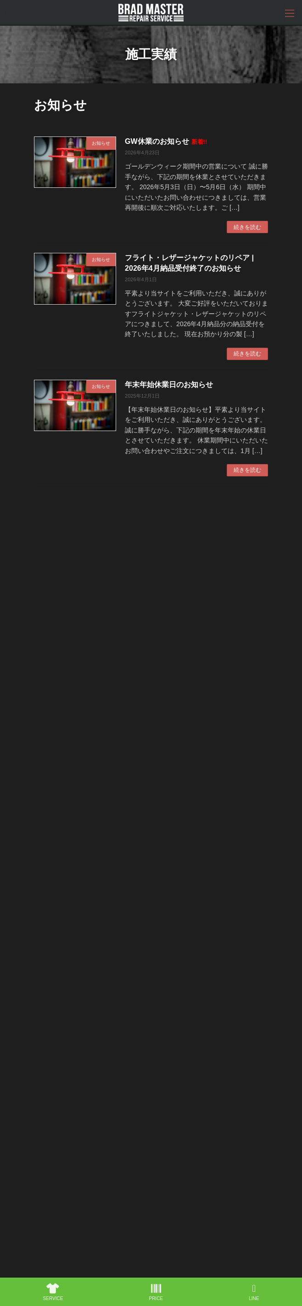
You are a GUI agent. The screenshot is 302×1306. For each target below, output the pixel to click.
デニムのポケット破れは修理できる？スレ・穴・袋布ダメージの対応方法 (171, 598)
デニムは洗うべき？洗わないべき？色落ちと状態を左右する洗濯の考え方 (171, 663)
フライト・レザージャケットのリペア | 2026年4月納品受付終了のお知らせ (170, 794)
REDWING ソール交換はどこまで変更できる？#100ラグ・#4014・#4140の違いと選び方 (159, 859)
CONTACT (51, 1193)
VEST (45, 1125)
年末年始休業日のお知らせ (169, 384)
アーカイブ (50, 974)
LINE (254, 1292)
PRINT (47, 1108)
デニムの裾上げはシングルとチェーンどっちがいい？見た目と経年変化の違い (171, 729)
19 (167, 507)
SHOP (46, 1159)
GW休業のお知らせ (166, 141)
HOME (46, 1040)
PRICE (46, 1091)
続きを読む (247, 227)
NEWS (46, 1176)
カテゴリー (50, 926)
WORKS (48, 1074)
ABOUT (48, 1057)
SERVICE (53, 1292)
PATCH (47, 1142)
